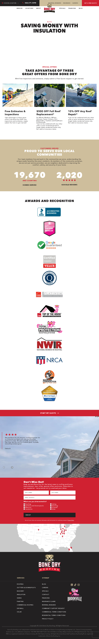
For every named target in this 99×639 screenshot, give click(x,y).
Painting (55, 505)
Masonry (28, 507)
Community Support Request (53, 608)
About (38, 8)
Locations (29, 8)
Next (12, 467)
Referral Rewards (54, 3)
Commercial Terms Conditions (54, 612)
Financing (72, 8)
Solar (54, 509)
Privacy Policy (71, 520)
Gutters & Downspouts (26, 587)
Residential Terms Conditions (54, 615)
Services (19, 8)
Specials (62, 8)
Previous (4, 467)
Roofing (28, 504)
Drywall (55, 507)
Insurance (66, 3)
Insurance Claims (48, 601)
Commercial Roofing (25, 605)
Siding (54, 504)
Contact (45, 594)
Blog (81, 8)
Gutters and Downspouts (34, 505)
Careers (75, 3)
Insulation (28, 509)
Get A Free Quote (90, 3)
